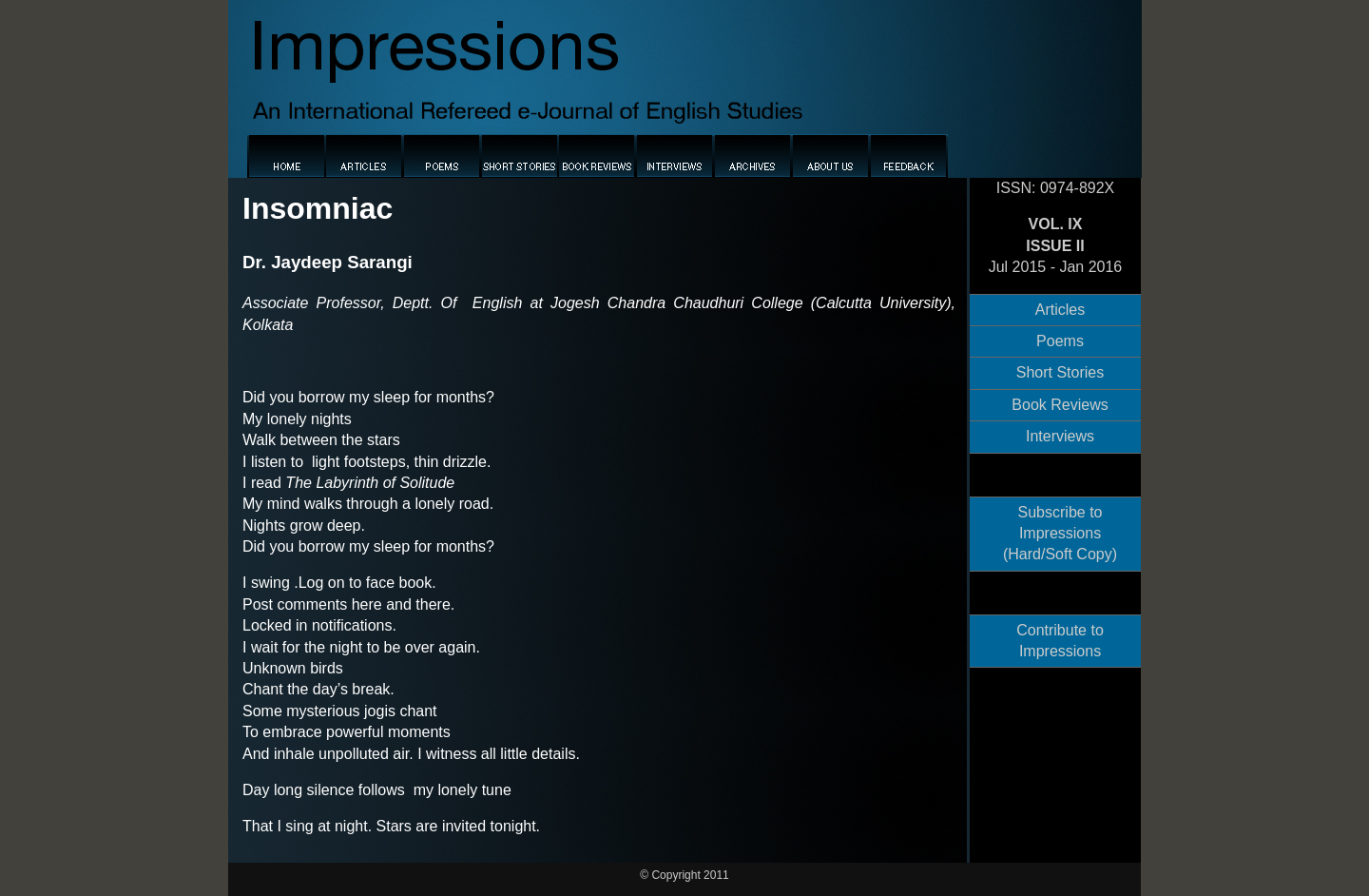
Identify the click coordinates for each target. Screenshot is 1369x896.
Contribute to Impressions (1060, 640)
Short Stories (1060, 372)
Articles (1060, 310)
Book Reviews (1060, 405)
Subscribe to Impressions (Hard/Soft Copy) (1060, 533)
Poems (1060, 341)
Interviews (1060, 436)
